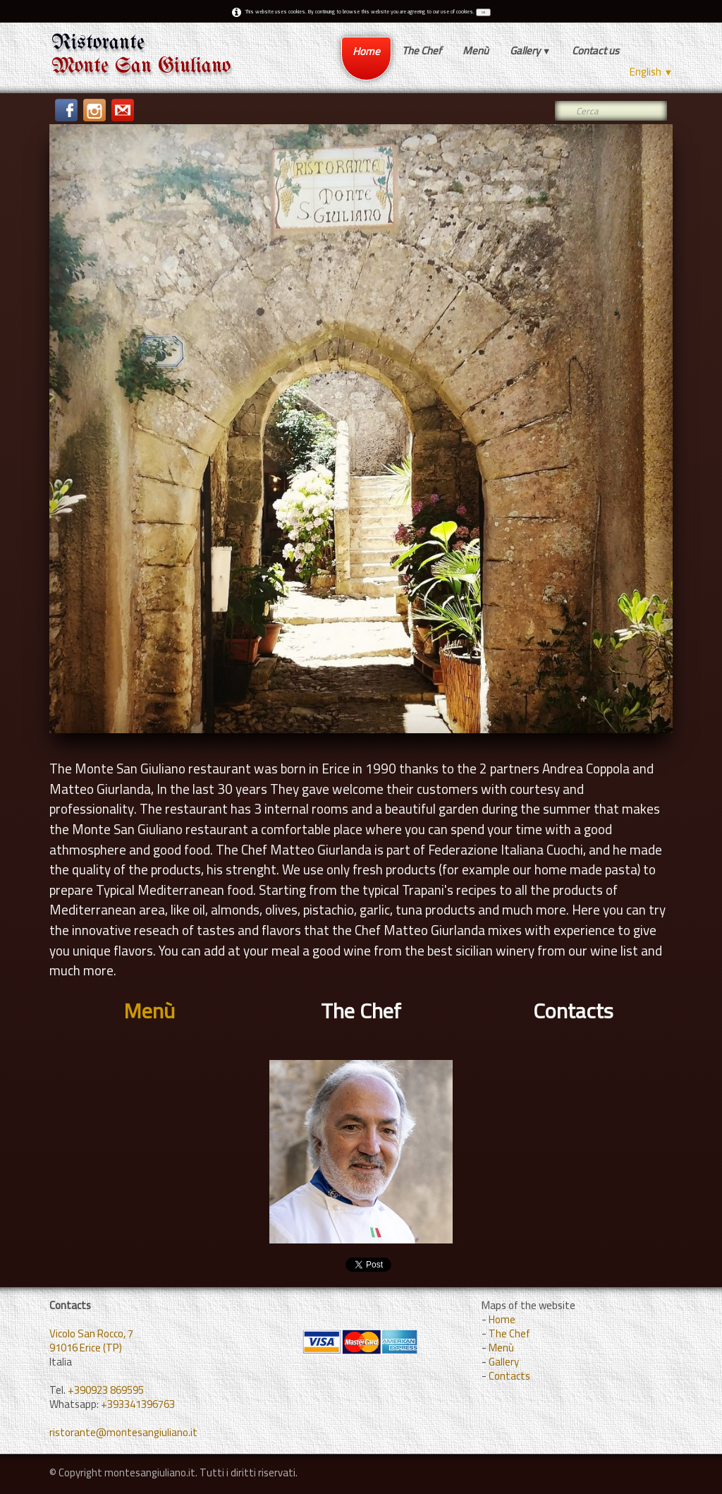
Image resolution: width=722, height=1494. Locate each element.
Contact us (595, 50)
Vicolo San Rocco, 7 (91, 1333)
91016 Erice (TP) (85, 1347)
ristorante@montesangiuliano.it (123, 1432)
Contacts (509, 1376)
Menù (476, 50)
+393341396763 (138, 1404)
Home (366, 51)
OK (483, 12)
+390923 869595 (106, 1390)
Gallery (530, 50)
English (651, 71)
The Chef (421, 50)
